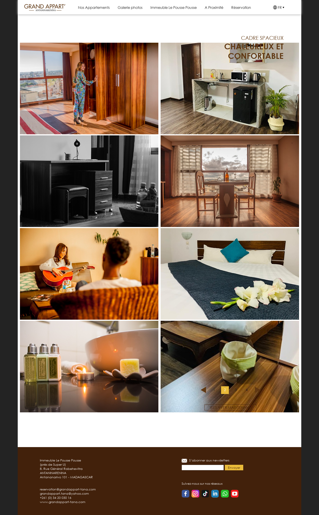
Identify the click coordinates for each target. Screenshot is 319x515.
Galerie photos (130, 7)
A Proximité (214, 7)
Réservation (241, 7)
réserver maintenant (230, 407)
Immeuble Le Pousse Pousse (173, 7)
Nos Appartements (94, 7)
